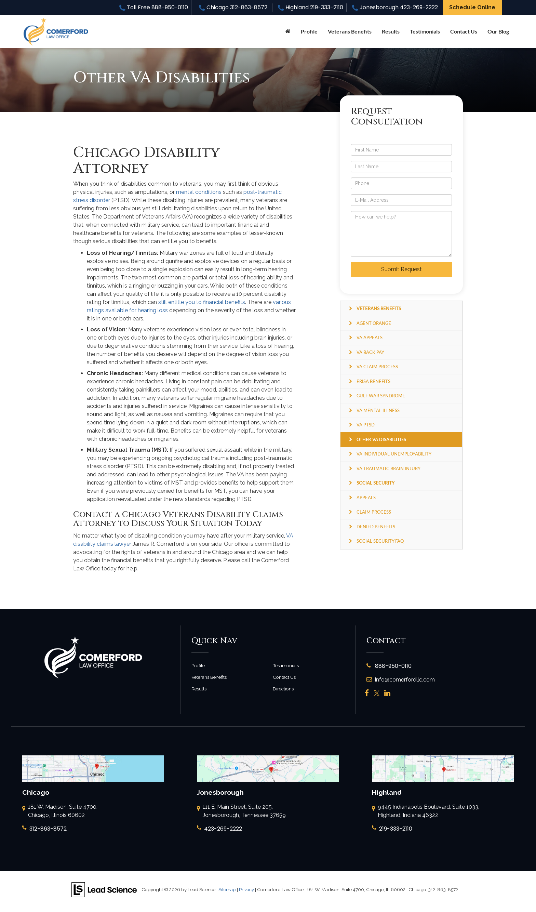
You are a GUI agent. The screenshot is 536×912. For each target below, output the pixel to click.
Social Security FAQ (380, 541)
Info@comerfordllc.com (400, 679)
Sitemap (227, 889)
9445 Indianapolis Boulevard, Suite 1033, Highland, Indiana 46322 (425, 811)
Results (391, 31)
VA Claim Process (377, 366)
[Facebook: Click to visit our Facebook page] (367, 693)
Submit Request (401, 269)
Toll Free (153, 7)
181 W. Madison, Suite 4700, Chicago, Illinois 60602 (59, 811)
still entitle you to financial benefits (201, 302)
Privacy (246, 889)
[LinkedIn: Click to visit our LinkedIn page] (387, 693)
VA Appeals (370, 337)
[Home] (288, 31)
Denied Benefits (376, 526)
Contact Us (463, 31)
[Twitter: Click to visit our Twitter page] (376, 693)
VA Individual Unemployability (394, 454)
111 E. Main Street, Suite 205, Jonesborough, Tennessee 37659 (241, 811)
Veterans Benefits (209, 677)
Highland (310, 7)
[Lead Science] (104, 889)
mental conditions (199, 192)
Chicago (233, 7)
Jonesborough (395, 7)
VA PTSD (366, 424)
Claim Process (374, 512)
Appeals (366, 497)
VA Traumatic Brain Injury (388, 468)
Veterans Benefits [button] (350, 31)
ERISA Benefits (373, 381)
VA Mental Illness (378, 410)
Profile (309, 31)
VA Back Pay (370, 352)
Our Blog (498, 31)
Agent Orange (374, 323)
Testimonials (425, 31)
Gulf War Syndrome (381, 395)
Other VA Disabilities (381, 439)
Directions (283, 688)
